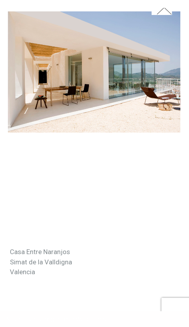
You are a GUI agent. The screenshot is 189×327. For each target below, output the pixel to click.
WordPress (91, 319)
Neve (13, 319)
